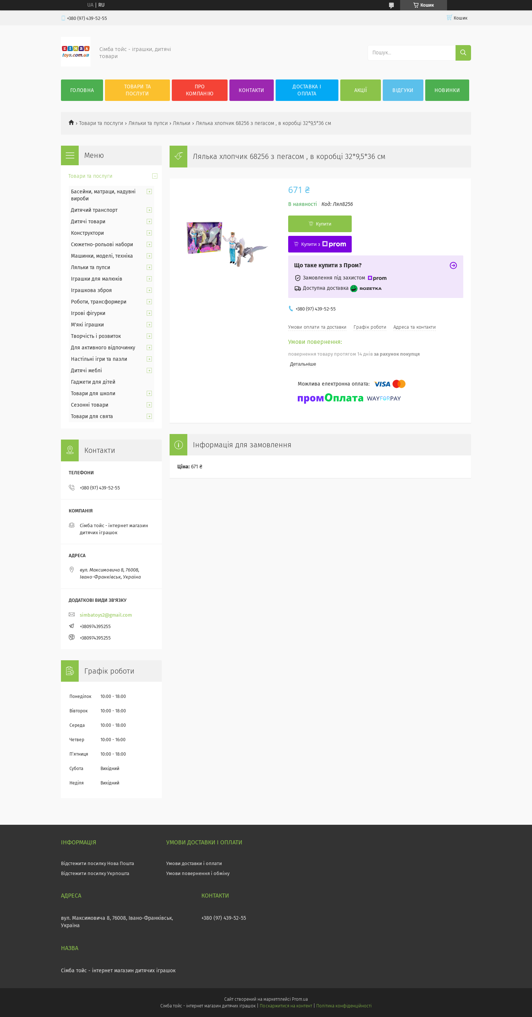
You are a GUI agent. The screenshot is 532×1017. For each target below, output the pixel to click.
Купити (323, 224)
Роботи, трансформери (98, 302)
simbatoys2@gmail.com (106, 615)
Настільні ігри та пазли (99, 359)
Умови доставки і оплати (194, 863)
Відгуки (402, 90)
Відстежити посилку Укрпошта (95, 873)
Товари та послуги (137, 90)
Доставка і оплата (307, 90)
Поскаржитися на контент (286, 1005)
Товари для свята (92, 416)
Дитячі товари (88, 221)
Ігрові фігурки (88, 313)
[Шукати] (463, 53)
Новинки (447, 90)
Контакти (251, 90)
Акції (360, 90)
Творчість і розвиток (96, 336)
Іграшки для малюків (96, 279)
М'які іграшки (87, 325)
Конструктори (87, 233)
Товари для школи (93, 393)
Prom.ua (300, 999)
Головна (82, 90)
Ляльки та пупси (148, 123)
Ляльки (181, 123)
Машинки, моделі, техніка (102, 256)
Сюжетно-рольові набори (102, 244)
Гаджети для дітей (93, 382)
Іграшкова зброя (91, 290)
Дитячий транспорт (94, 210)
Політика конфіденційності (344, 1005)
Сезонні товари (89, 405)
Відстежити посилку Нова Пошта (97, 863)
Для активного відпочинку (103, 348)
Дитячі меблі (86, 370)
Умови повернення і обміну (197, 873)
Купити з (323, 244)
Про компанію (200, 90)
